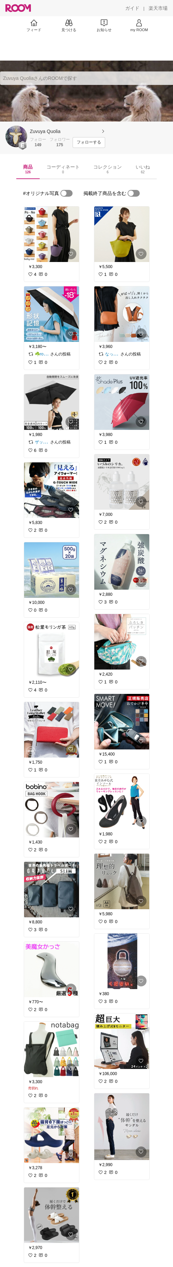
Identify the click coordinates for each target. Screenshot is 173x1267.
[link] (51, 234)
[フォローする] (89, 142)
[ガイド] (132, 8)
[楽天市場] (158, 8)
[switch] (66, 193)
